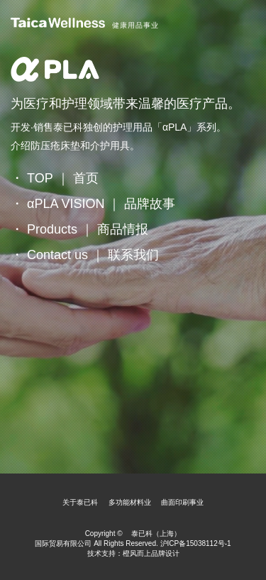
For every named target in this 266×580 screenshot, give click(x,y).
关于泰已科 (80, 502)
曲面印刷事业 (182, 502)
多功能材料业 (130, 502)
